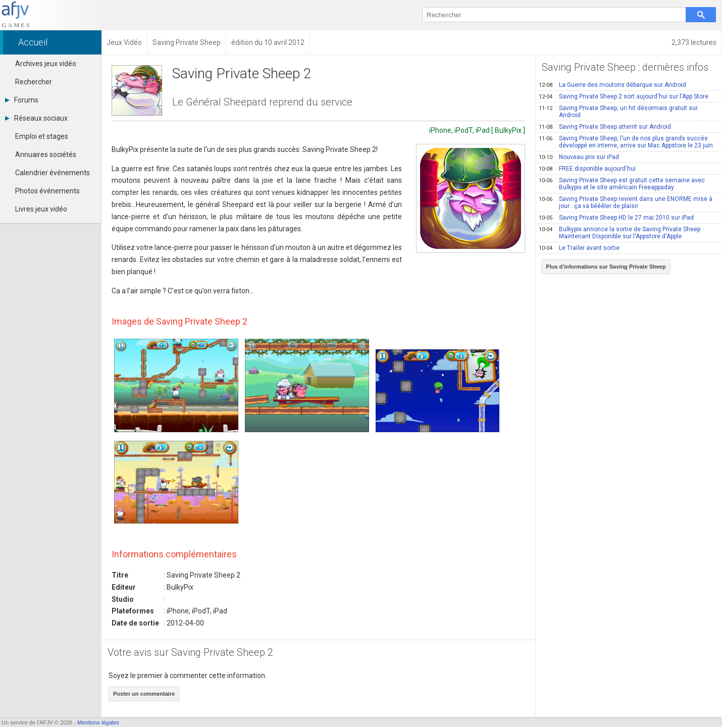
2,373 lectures (694, 42)
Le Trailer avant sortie (579, 247)
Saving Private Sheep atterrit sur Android (605, 126)
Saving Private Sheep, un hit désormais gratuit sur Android (618, 112)
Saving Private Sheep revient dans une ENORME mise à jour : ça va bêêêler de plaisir (625, 202)
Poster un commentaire (144, 694)
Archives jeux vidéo (45, 64)
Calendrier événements (52, 173)
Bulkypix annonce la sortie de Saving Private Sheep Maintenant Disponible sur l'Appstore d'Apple (619, 233)
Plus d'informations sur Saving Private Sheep (605, 267)
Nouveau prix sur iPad (579, 157)
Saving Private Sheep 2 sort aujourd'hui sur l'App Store (623, 96)
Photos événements (47, 191)
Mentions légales (98, 722)
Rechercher (33, 82)
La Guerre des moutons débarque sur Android (612, 84)
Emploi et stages (41, 136)
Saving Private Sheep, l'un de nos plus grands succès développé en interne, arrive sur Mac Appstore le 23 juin (626, 142)
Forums (21, 100)
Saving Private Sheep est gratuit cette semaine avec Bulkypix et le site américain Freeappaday (622, 184)
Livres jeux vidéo (41, 209)
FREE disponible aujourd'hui (587, 168)
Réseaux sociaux (36, 118)
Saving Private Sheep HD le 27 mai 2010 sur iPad (616, 217)
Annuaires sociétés (45, 154)
